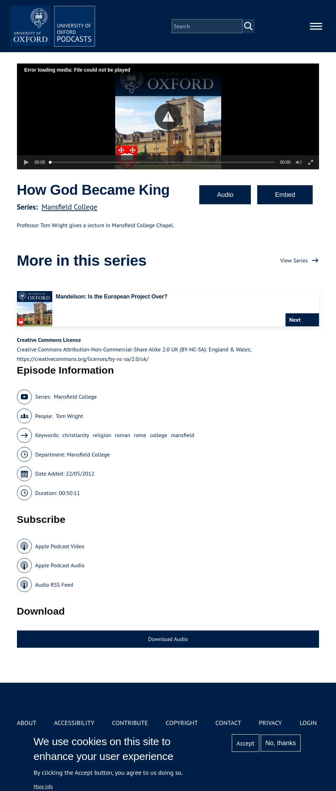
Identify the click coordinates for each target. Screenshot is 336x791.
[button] (168, 116)
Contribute (130, 723)
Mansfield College (69, 207)
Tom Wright (69, 415)
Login (308, 723)
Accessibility (74, 723)
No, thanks (280, 743)
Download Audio (168, 638)
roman (122, 435)
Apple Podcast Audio (60, 565)
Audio (225, 194)
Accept (245, 743)
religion (102, 435)
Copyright (182, 723)
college (158, 435)
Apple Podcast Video (59, 546)
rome (140, 435)
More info (43, 786)
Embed (285, 194)
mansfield (182, 435)
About (26, 723)
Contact (228, 723)
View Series (294, 260)
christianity (75, 435)
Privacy (270, 723)
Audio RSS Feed (54, 584)
